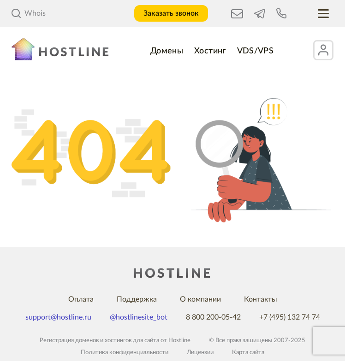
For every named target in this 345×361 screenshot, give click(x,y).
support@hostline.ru (58, 317)
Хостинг (210, 51)
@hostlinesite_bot (138, 317)
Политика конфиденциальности (124, 352)
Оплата (81, 299)
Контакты (260, 299)
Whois (29, 13)
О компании (200, 299)
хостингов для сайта (132, 341)
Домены (166, 51)
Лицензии (200, 352)
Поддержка (137, 299)
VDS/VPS (255, 51)
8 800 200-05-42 (213, 317)
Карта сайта (248, 352)
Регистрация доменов (69, 341)
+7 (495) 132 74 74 (289, 317)
